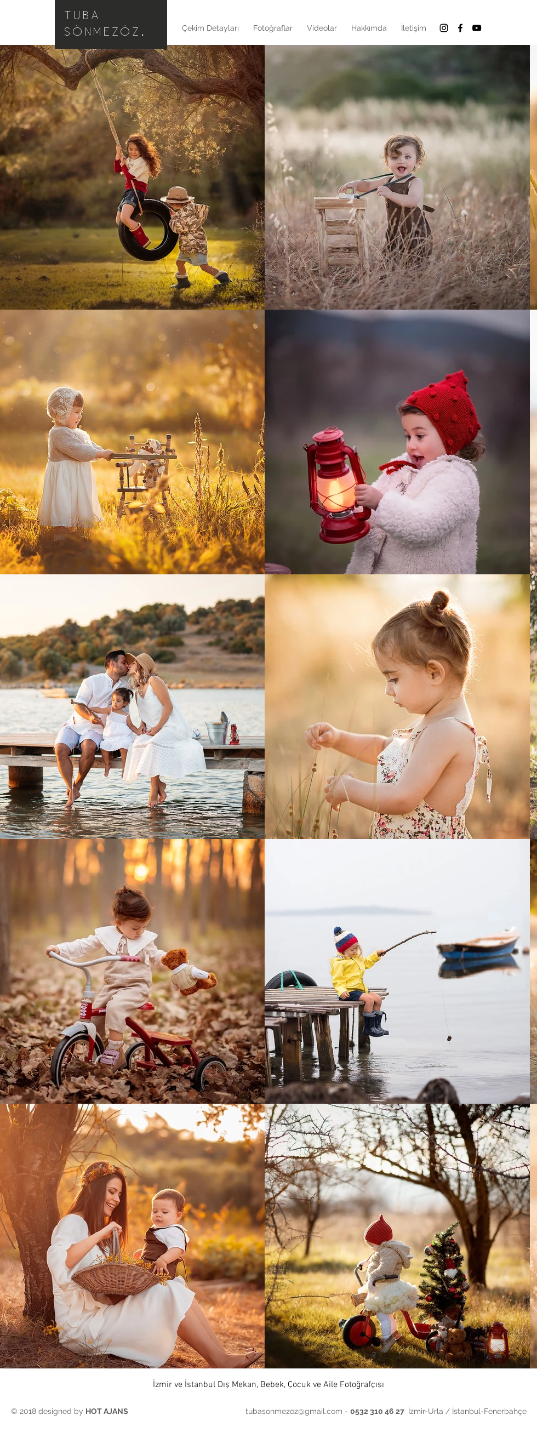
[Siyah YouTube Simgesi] (476, 27)
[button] (273, 28)
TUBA (82, 15)
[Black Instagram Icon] (443, 27)
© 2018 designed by (69, 1411)
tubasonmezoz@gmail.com (293, 1411)
